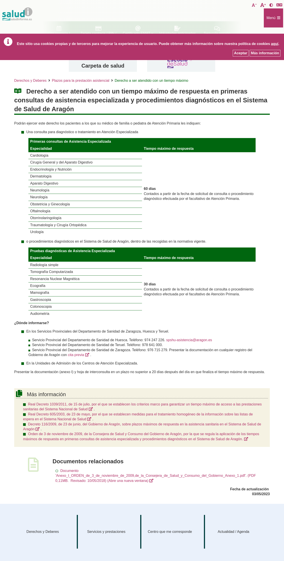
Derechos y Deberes (30, 80)
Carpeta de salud (102, 66)
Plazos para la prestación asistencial (80, 80)
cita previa (76, 355)
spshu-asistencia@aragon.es (189, 340)
